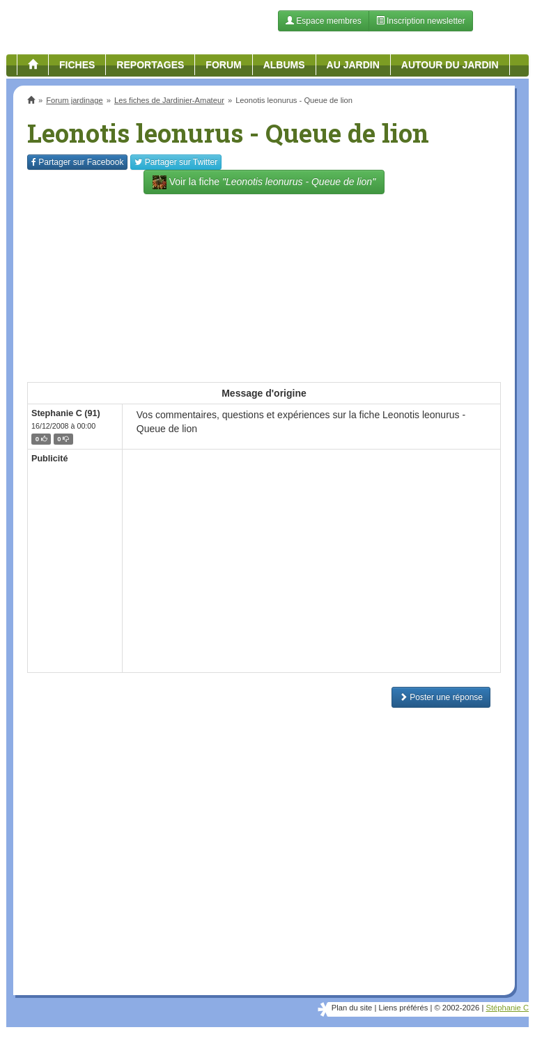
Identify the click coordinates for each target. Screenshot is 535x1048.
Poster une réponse (441, 697)
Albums (284, 64)
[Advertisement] (264, 281)
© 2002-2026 (456, 1007)
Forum (223, 64)
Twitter (175, 162)
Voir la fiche (264, 182)
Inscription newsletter (420, 21)
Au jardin (353, 64)
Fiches (77, 64)
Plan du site (352, 1007)
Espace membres (324, 21)
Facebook (77, 162)
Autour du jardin (450, 64)
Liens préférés (403, 1007)
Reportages (150, 64)
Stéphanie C (507, 1007)
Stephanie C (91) (65, 413)
